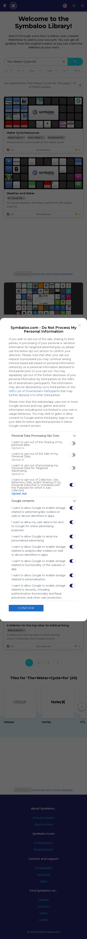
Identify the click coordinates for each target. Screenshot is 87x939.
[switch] (72, 443)
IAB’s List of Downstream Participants (34, 391)
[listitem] (43, 436)
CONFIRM (26, 608)
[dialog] (43, 469)
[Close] (79, 325)
